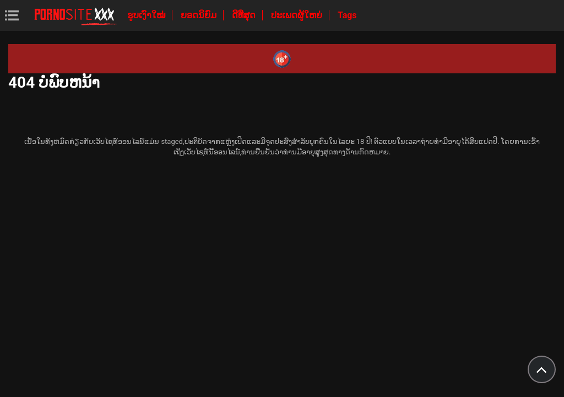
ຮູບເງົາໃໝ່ (147, 15)
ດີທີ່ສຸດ (245, 15)
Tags (347, 15)
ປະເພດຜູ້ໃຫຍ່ (297, 15)
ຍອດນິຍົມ (200, 15)
